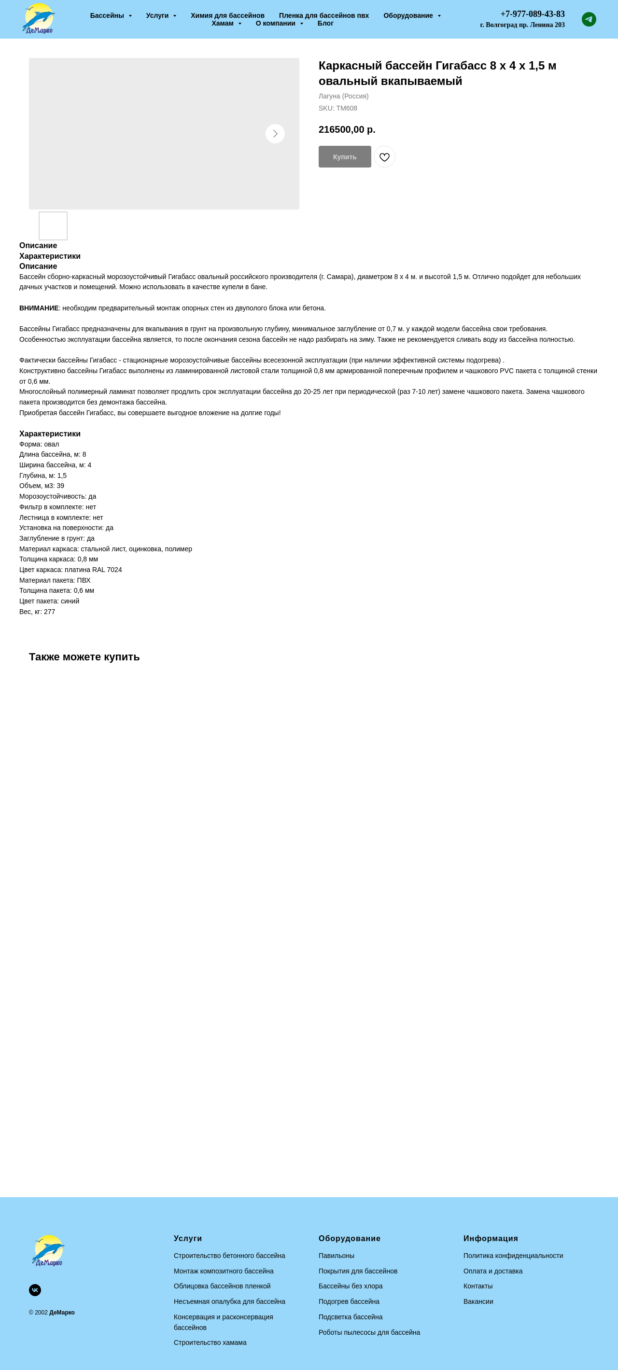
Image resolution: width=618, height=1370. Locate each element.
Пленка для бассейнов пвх (324, 15)
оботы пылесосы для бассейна (372, 1332)
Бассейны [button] (108, 15)
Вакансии (478, 1301)
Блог (326, 23)
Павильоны (336, 1255)
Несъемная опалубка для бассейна (229, 1301)
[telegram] (589, 19)
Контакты (478, 1286)
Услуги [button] (158, 15)
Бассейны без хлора (351, 1286)
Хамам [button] (223, 23)
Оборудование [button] (409, 15)
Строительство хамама (210, 1342)
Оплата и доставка (493, 1271)
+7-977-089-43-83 (533, 14)
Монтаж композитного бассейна (224, 1271)
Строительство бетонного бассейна (229, 1255)
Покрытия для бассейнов (358, 1271)
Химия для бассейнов (228, 15)
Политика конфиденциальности (513, 1255)
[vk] (35, 1290)
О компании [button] (276, 23)
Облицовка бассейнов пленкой (222, 1286)
